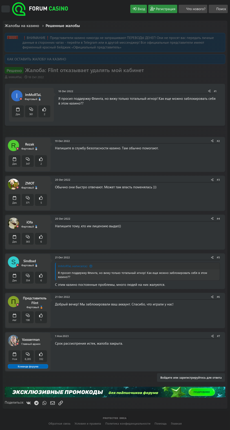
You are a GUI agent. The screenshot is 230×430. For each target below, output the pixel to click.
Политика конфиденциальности (127, 423)
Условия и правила (88, 423)
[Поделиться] (209, 91)
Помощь (161, 423)
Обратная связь (60, 423)
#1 (215, 91)
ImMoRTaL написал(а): (73, 266)
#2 (218, 141)
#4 (218, 218)
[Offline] (20, 99)
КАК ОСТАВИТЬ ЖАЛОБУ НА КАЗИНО (36, 59)
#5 (218, 257)
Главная (176, 423)
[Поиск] (218, 9)
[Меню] (5, 9)
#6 (218, 296)
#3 (218, 179)
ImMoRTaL (15, 77)
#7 (218, 336)
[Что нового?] (193, 9)
